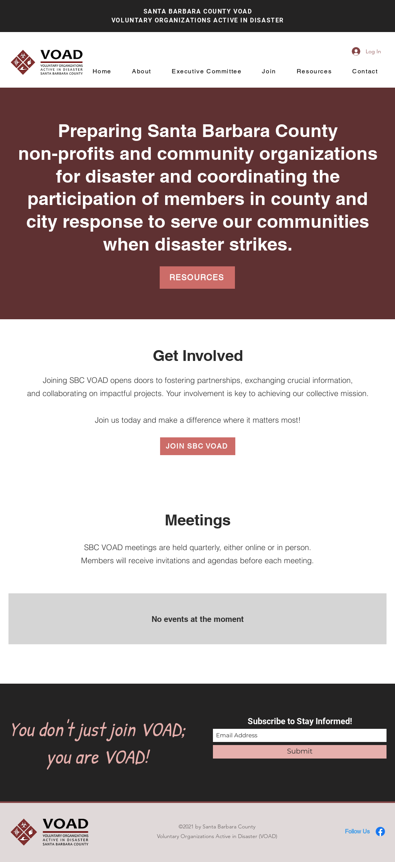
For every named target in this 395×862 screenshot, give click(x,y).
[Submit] (300, 752)
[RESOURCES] (197, 277)
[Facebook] (380, 831)
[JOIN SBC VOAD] (197, 446)
